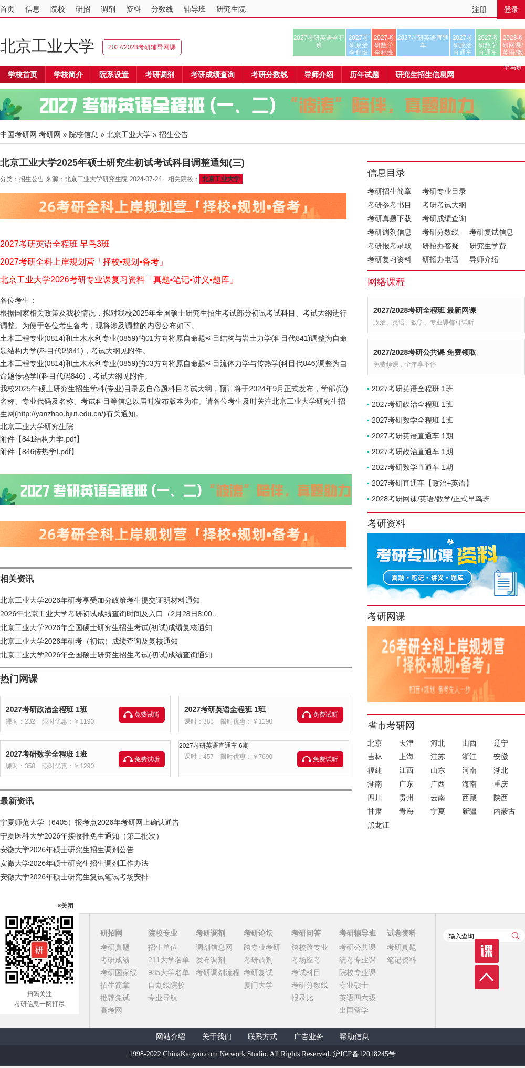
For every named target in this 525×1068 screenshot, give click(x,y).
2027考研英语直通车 (423, 41)
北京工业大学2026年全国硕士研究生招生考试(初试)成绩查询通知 (106, 655)
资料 (133, 9)
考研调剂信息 (390, 232)
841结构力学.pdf (49, 439)
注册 (479, 9)
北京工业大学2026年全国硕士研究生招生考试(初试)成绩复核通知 (106, 627)
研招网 (111, 933)
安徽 (501, 756)
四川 (375, 797)
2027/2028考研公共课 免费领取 (424, 352)
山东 (437, 770)
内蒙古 (505, 811)
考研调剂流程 (218, 972)
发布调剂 (210, 960)
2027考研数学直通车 (488, 45)
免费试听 (147, 714)
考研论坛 (258, 933)
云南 (437, 797)
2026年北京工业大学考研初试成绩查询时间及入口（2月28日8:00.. (108, 614)
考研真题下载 (390, 218)
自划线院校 (166, 985)
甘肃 (375, 811)
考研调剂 (159, 74)
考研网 (50, 134)
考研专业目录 (444, 191)
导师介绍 (318, 74)
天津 (406, 743)
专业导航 (162, 997)
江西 (406, 770)
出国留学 (354, 1010)
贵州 (406, 797)
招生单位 (162, 947)
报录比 (302, 997)
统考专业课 (357, 960)
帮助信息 (354, 1037)
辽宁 (501, 743)
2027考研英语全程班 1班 (225, 709)
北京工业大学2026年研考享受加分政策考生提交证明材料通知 (100, 600)
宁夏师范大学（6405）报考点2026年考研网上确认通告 (90, 822)
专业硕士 (354, 985)
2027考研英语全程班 (319, 41)
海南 (469, 784)
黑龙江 (379, 825)
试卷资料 (401, 933)
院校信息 (83, 134)
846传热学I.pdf (46, 451)
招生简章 (115, 985)
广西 (437, 784)
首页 (7, 9)
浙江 (469, 756)
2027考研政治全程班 (359, 45)
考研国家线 (118, 972)
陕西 (501, 797)
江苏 (437, 756)
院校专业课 (357, 972)
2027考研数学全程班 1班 (46, 754)
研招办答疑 (440, 246)
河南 (469, 770)
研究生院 (231, 9)
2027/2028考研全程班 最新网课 (424, 310)
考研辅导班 (357, 933)
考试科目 (306, 972)
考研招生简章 (390, 191)
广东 (406, 784)
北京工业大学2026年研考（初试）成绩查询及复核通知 (89, 641)
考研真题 (115, 947)
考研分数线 (440, 232)
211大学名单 (169, 960)
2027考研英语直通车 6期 (214, 745)
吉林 (375, 756)
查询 (515, 935)
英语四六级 (357, 997)
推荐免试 (115, 997)
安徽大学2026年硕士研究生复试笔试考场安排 (74, 877)
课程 (487, 951)
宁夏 (437, 811)
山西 (469, 743)
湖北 (501, 770)
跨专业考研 (262, 947)
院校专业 (162, 933)
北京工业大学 (47, 46)
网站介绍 (170, 1037)
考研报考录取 (390, 246)
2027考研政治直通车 (463, 45)
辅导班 (195, 9)
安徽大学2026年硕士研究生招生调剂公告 (67, 849)
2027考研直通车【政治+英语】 (422, 483)
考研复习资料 (390, 259)
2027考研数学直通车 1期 (412, 467)
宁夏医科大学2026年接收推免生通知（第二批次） (81, 836)
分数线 (162, 9)
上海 (406, 756)
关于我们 (217, 1037)
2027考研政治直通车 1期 (412, 451)
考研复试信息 (491, 232)
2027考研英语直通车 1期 (412, 436)
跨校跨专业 (309, 947)
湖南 (375, 784)
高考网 (111, 1010)
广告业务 (308, 1037)
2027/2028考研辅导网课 (142, 47)
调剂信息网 (214, 947)
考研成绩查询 (444, 218)
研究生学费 (487, 246)
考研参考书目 (390, 205)
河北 (437, 743)
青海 (406, 811)
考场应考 (306, 960)
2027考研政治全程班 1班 (46, 709)
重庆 (501, 784)
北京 (375, 743)
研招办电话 (440, 259)
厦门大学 (258, 985)
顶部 (487, 977)
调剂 (108, 9)
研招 (83, 9)
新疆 (469, 811)
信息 (32, 9)
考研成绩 (115, 960)
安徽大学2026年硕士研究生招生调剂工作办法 (74, 863)
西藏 (469, 797)
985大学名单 (169, 972)
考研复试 (258, 972)
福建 (375, 770)
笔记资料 (401, 960)
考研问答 (306, 933)
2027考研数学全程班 (384, 45)
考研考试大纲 (444, 205)
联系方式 (262, 1037)
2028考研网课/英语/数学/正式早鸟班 (512, 45)
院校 (57, 9)
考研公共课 (357, 947)
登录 (511, 9)
